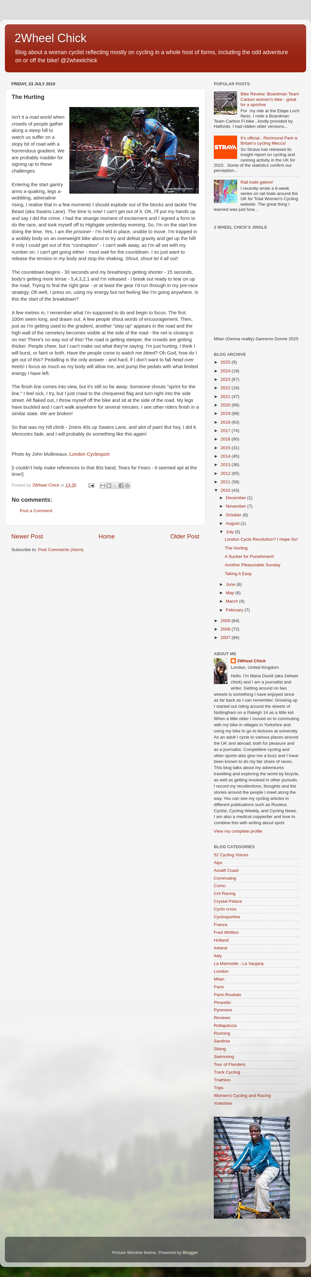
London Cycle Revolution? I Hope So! (261, 539)
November (236, 506)
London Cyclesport (89, 454)
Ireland (220, 948)
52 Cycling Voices (231, 854)
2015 (226, 447)
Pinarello (222, 1002)
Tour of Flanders (230, 1064)
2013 (226, 464)
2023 (226, 379)
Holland (221, 940)
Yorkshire (223, 1103)
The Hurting (236, 548)
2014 (226, 456)
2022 (226, 387)
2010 (226, 490)
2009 (226, 620)
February (235, 610)
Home (106, 536)
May (230, 592)
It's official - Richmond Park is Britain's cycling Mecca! (268, 141)
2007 (226, 637)
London (221, 971)
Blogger (190, 1252)
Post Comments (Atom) (61, 549)
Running (222, 1033)
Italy (218, 955)
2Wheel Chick (50, 38)
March (232, 601)
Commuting (225, 878)
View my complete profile (238, 831)
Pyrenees (223, 1009)
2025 (226, 362)
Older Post (184, 536)
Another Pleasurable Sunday (253, 564)
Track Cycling (227, 1072)
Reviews (222, 1017)
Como (219, 885)
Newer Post (27, 536)
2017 (226, 430)
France (220, 924)
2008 (226, 629)
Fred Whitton (226, 932)
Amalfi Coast (226, 870)
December (236, 497)
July (230, 531)
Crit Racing (225, 893)
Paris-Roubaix (227, 994)
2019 (226, 413)
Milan (219, 979)
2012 (226, 473)
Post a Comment (36, 510)
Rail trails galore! (256, 182)
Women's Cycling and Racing (242, 1095)
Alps (218, 862)
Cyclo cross (225, 909)
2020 (226, 405)
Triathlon (222, 1080)
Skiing (220, 1048)
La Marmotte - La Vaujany (239, 963)
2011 (226, 481)
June (231, 584)
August (233, 523)
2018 (226, 422)
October (234, 514)
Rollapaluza (225, 1025)
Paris (219, 986)
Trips (219, 1087)
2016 (226, 439)
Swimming (224, 1056)
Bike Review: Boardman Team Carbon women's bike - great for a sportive (269, 99)
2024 (226, 370)
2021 (226, 396)
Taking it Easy (238, 573)
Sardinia (222, 1041)
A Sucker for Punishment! (249, 556)
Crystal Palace (228, 901)
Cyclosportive (227, 916)
